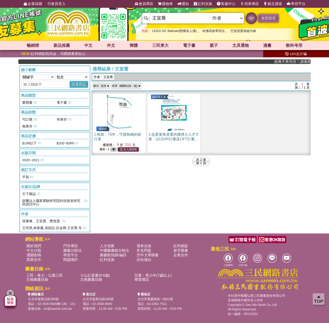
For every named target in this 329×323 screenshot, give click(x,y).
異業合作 (34, 260)
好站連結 (144, 260)
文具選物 (240, 45)
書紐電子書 (159, 96)
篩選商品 (79, 84)
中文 (88, 45)
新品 (61, 45)
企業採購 (33, 4)
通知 (183, 4)
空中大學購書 (148, 255)
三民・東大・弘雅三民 (44, 275)
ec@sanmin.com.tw (58, 308)
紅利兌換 (203, 4)
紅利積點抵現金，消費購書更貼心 (53, 54)
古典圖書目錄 (91, 279)
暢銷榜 (33, 45)
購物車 (165, 4)
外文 (111, 45)
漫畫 (267, 45)
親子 (214, 45)
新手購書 (180, 250)
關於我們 (34, 246)
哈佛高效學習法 (213, 31)
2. (174, 139)
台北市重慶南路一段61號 (155, 299)
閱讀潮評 (70, 260)
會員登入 (56, 4)
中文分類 (34, 250)
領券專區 (249, 4)
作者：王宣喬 (103, 77)
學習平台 (296, 4)
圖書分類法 (72, 250)
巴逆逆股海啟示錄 (243, 31)
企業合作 (180, 255)
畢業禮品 (141, 279)
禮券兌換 (144, 246)
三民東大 (160, 45)
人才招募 (107, 246)
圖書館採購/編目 (113, 255)
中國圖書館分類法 (114, 250)
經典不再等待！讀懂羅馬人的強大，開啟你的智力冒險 (295, 62)
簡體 (134, 45)
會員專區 (144, 4)
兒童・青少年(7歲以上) (153, 275)
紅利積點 (180, 246)
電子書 (189, 45)
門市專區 (70, 246)
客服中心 (226, 4)
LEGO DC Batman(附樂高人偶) (174, 31)
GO (251, 18)
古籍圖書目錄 (37, 279)
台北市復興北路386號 (43, 299)
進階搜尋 (268, 18)
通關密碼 (34, 255)
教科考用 (294, 45)
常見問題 (144, 250)
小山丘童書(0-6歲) (95, 275)
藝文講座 (272, 4)
